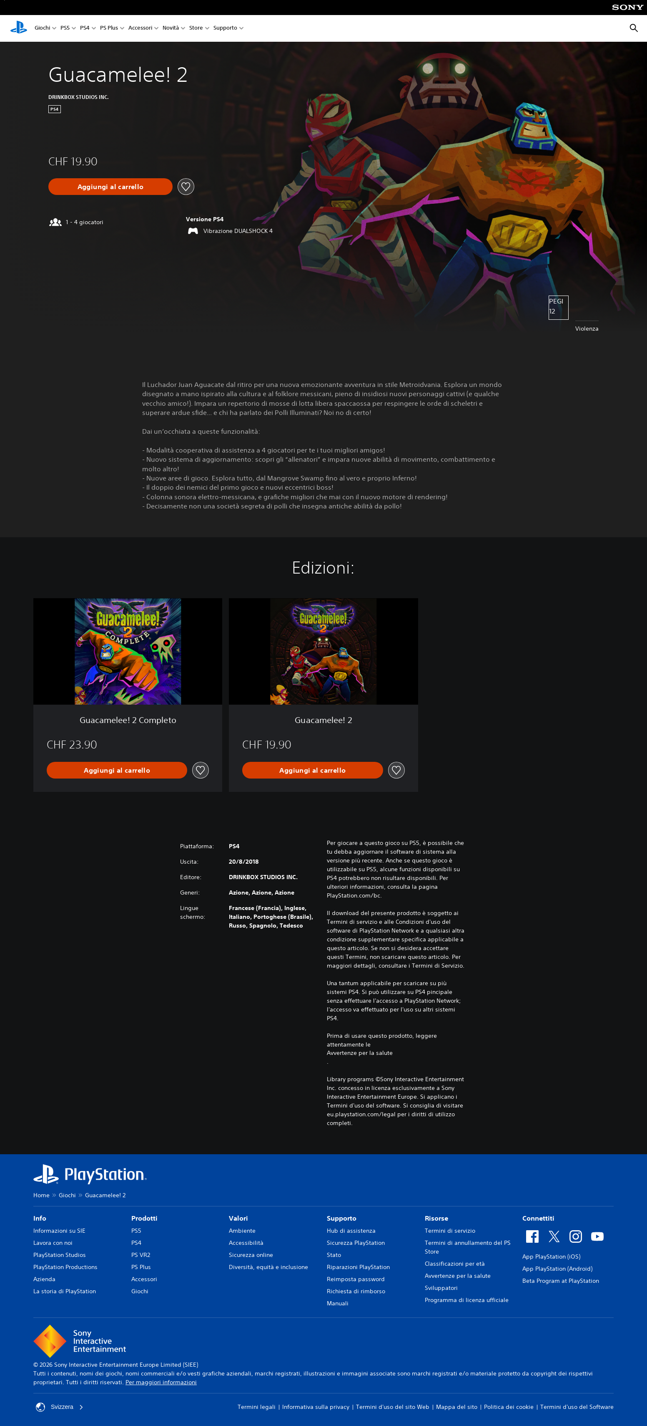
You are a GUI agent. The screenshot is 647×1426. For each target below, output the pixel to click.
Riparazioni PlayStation (358, 1267)
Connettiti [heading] (538, 1218)
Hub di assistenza (351, 1230)
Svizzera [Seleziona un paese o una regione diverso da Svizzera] (59, 1407)
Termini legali (257, 1407)
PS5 (65, 28)
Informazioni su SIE (59, 1230)
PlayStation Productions (65, 1267)
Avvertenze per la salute (360, 1053)
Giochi (42, 28)
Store (196, 28)
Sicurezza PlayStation (356, 1242)
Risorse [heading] (436, 1218)
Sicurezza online (251, 1255)
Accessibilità (246, 1242)
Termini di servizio (450, 1230)
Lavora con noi (53, 1242)
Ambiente (242, 1230)
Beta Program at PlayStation (560, 1280)
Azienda (44, 1279)
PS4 (85, 28)
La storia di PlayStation (64, 1291)
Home (41, 1195)
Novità (171, 28)
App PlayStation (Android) (557, 1268)
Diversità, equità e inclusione (268, 1267)
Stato (334, 1255)
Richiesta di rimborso (356, 1291)
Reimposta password (356, 1279)
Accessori (140, 28)
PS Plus (109, 28)
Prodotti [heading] (144, 1218)
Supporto (225, 28)
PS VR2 (140, 1255)
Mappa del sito (456, 1407)
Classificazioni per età (455, 1263)
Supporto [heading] (341, 1218)
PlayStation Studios (59, 1255)
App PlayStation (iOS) (551, 1256)
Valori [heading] (238, 1218)
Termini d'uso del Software (577, 1407)
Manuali (338, 1303)
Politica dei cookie (509, 1407)
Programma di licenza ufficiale (467, 1300)
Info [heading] (39, 1218)
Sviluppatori (441, 1288)
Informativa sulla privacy (315, 1407)
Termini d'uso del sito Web (392, 1407)
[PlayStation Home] (18, 28)
